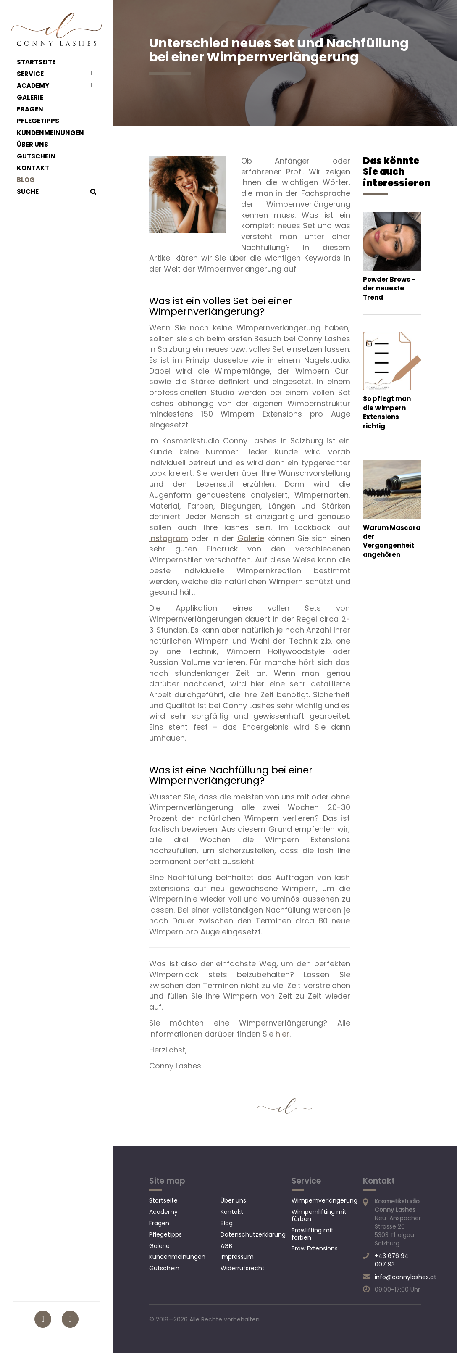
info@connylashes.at (405, 1277)
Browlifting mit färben (313, 1234)
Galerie (30, 97)
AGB (226, 1246)
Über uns (32, 144)
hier (282, 1034)
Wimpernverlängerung (324, 1200)
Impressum (237, 1257)
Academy (33, 86)
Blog (26, 180)
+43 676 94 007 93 (392, 1260)
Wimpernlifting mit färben (319, 1215)
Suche (28, 191)
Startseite (36, 62)
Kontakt (33, 168)
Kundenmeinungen (50, 133)
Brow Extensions (315, 1248)
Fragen (30, 109)
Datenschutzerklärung (253, 1234)
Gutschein (36, 156)
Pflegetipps (38, 121)
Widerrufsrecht (243, 1268)
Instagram (168, 538)
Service (30, 74)
